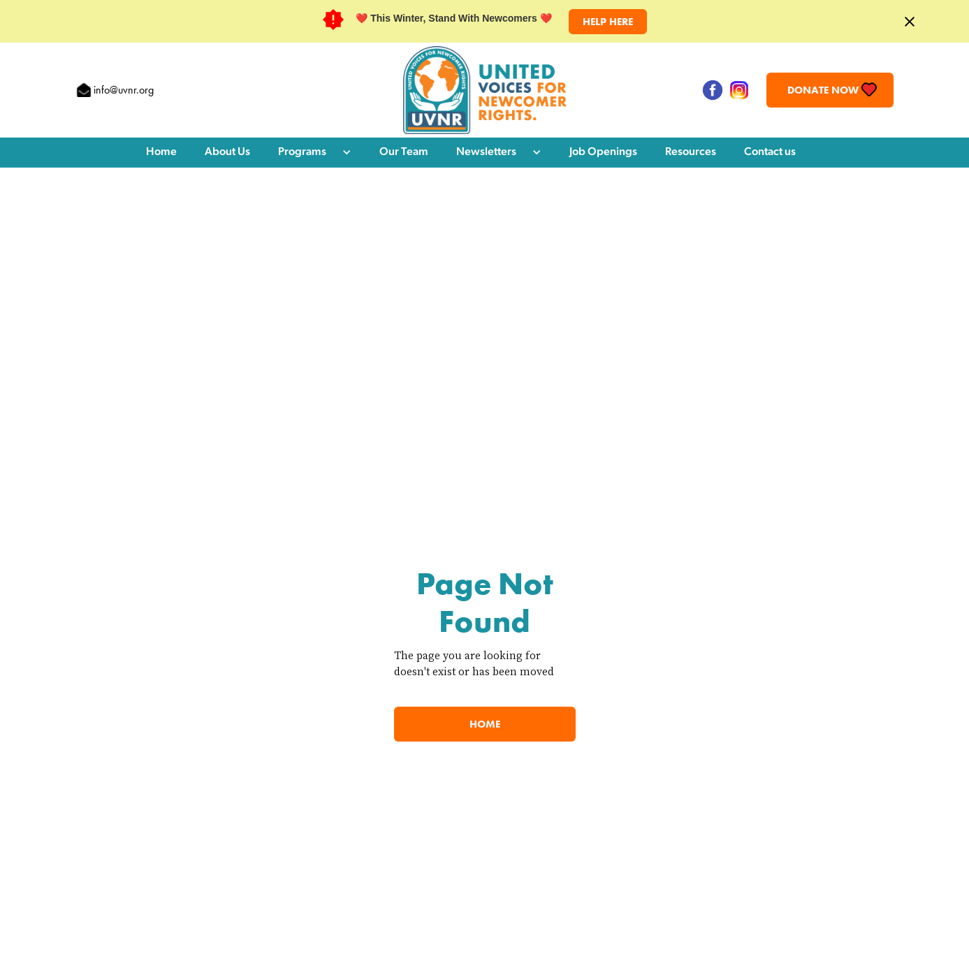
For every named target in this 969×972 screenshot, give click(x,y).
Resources (690, 152)
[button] (314, 153)
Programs (302, 152)
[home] (485, 90)
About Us (227, 152)
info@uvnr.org (124, 89)
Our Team (403, 152)
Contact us (770, 152)
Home (161, 152)
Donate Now (823, 90)
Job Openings (603, 152)
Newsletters (486, 152)
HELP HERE (608, 22)
